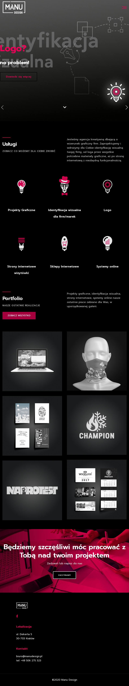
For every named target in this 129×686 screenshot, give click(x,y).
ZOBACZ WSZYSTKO (19, 315)
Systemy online (107, 266)
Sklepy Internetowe (64, 266)
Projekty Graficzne (21, 210)
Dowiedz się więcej (18, 77)
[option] (64, 60)
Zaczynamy (64, 575)
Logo (107, 210)
